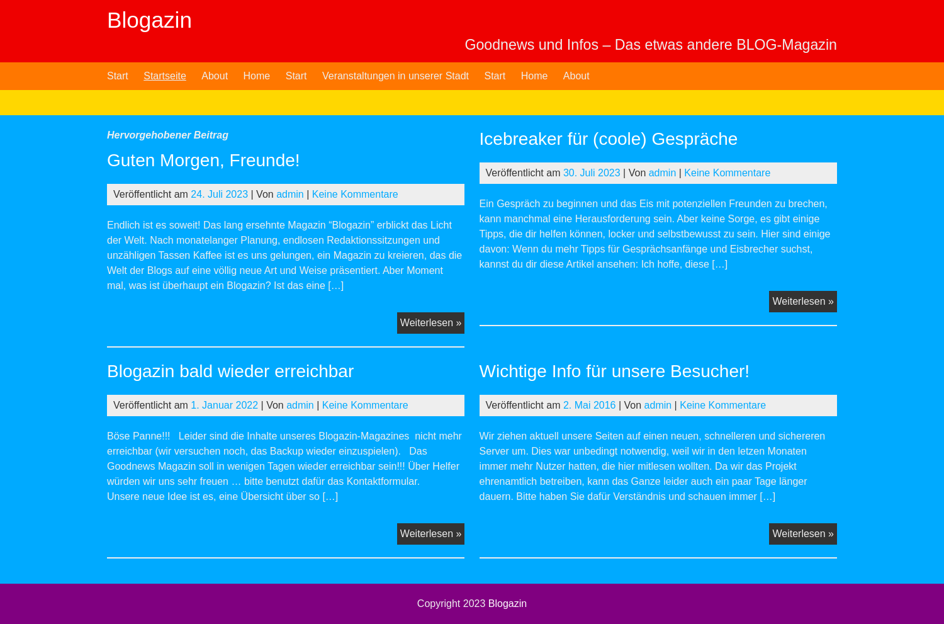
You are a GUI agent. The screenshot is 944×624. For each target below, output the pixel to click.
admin (290, 194)
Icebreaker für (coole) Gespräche (609, 139)
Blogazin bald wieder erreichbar (230, 371)
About (214, 76)
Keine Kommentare (355, 194)
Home (257, 76)
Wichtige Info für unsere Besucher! (615, 371)
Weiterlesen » (432, 324)
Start (117, 76)
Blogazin (149, 20)
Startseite (164, 76)
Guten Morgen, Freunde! (203, 160)
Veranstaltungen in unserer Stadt (395, 76)
